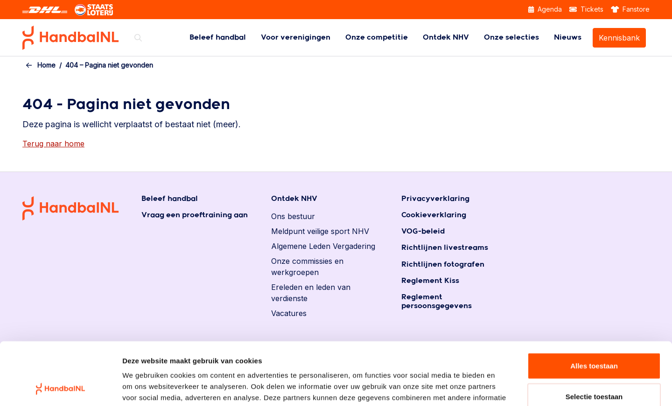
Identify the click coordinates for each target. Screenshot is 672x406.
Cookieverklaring (433, 215)
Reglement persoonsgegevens (436, 302)
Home (46, 65)
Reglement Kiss (430, 280)
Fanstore (630, 9)
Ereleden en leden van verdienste (310, 292)
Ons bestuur (293, 216)
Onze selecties (511, 37)
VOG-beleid (423, 231)
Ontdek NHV (446, 37)
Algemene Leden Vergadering (323, 246)
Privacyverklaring (435, 198)
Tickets (586, 9)
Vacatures (289, 313)
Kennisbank (619, 37)
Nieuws (567, 37)
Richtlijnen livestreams (444, 247)
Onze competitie (376, 37)
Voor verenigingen (295, 37)
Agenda (545, 9)
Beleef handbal (217, 37)
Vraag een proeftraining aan (194, 215)
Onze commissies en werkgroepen (307, 266)
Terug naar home (53, 143)
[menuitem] (217, 37)
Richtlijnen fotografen (442, 264)
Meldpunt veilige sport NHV (320, 231)
